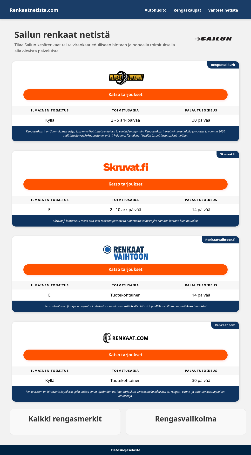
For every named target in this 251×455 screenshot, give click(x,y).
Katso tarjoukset (125, 94)
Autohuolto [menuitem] (156, 10)
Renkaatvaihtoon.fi (220, 239)
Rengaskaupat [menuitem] (187, 10)
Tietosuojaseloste (125, 450)
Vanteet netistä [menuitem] (223, 10)
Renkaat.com (225, 325)
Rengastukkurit (223, 64)
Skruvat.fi (227, 154)
